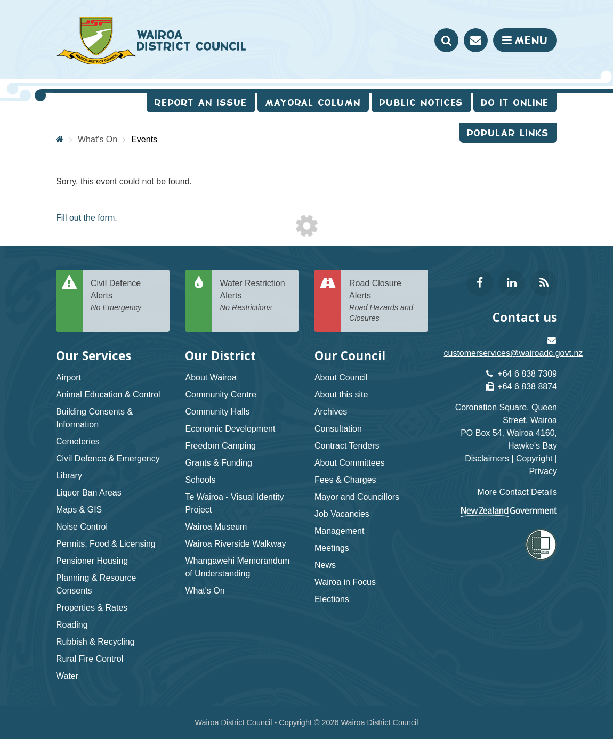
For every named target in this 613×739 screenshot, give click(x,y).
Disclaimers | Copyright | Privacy (511, 465)
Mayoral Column (313, 103)
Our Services (93, 355)
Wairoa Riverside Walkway (235, 543)
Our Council (349, 355)
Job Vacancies (341, 513)
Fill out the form (85, 217)
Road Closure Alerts (384, 301)
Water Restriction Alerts (255, 296)
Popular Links (508, 133)
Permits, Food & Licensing (106, 543)
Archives (330, 411)
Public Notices (421, 103)
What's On (204, 590)
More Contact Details (517, 492)
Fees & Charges (345, 479)
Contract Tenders (347, 445)
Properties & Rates (91, 607)
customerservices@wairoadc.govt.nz (513, 353)
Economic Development (230, 428)
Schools (200, 479)
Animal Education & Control (108, 394)
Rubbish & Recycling (95, 641)
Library (69, 475)
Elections (331, 599)
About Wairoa (210, 377)
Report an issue (201, 103)
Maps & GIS (79, 509)
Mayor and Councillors (356, 496)
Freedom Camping (220, 445)
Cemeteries (78, 441)
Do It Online (515, 103)
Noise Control (82, 526)
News (325, 565)
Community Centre (220, 394)
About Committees (349, 462)
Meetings (331, 548)
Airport (68, 377)
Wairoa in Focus (345, 582)
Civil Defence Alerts (126, 296)
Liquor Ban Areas (89, 492)
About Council (341, 377)
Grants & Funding (218, 462)
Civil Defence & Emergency (108, 458)
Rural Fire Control (89, 658)
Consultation (338, 428)
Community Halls (217, 411)
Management (339, 530)
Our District (220, 355)
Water (67, 675)
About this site (341, 394)
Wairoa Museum (216, 526)
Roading (72, 624)
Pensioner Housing (92, 560)
